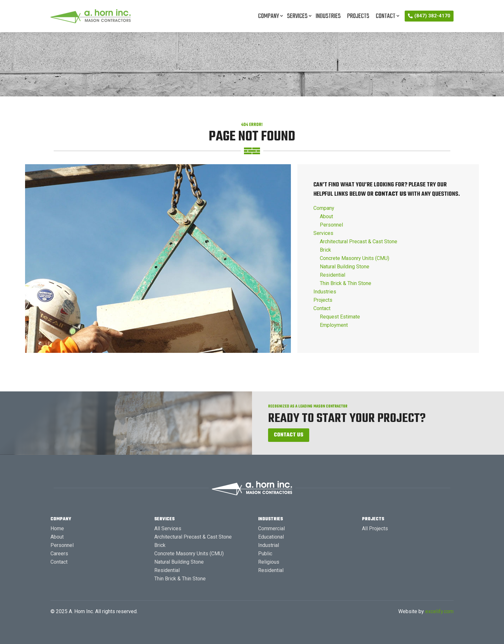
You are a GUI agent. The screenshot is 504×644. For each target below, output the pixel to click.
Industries (328, 16)
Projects (358, 16)
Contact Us (288, 435)
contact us (390, 194)
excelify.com (439, 611)
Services (297, 16)
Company (268, 16)
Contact (385, 16)
